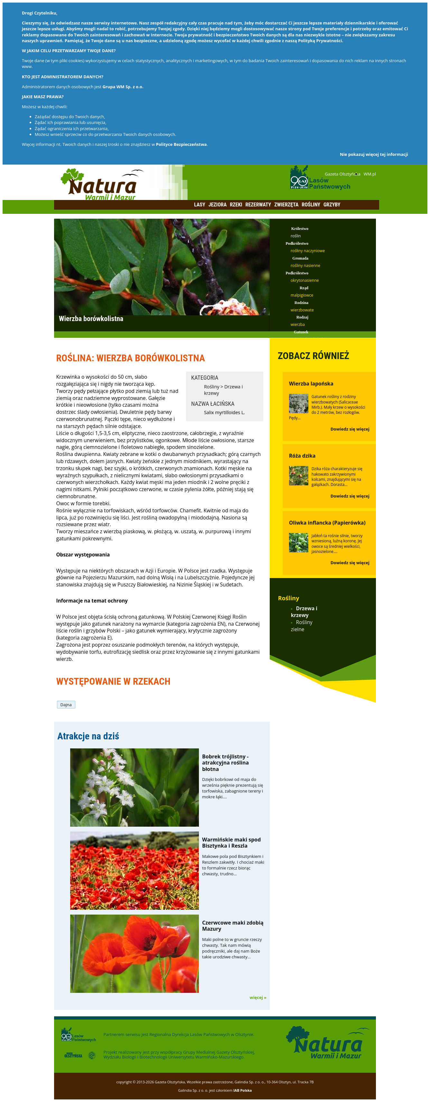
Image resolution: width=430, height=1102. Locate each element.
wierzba (298, 324)
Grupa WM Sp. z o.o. (122, 87)
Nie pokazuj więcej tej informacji (374, 154)
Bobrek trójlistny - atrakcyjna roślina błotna (225, 762)
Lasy (199, 205)
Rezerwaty (258, 205)
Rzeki (236, 205)
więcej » (258, 997)
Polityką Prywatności (320, 40)
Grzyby (332, 205)
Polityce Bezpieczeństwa (181, 144)
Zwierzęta (286, 205)
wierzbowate (302, 310)
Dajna (66, 705)
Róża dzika (302, 455)
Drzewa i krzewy (304, 612)
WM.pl (370, 174)
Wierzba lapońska (311, 383)
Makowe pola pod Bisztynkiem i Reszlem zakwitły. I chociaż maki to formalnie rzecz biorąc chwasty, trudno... (233, 865)
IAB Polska (242, 1090)
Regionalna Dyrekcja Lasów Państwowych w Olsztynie (201, 1034)
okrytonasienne (305, 280)
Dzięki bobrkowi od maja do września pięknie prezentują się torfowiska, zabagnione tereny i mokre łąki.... (232, 788)
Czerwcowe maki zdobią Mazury (233, 925)
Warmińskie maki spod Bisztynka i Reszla (231, 842)
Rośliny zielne (302, 626)
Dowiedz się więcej (350, 429)
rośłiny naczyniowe (308, 250)
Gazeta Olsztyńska (342, 174)
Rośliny (311, 205)
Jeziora (218, 205)
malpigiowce (302, 295)
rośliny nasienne (305, 265)
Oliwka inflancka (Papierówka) (327, 522)
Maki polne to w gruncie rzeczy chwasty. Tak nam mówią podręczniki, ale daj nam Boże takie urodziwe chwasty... (232, 948)
